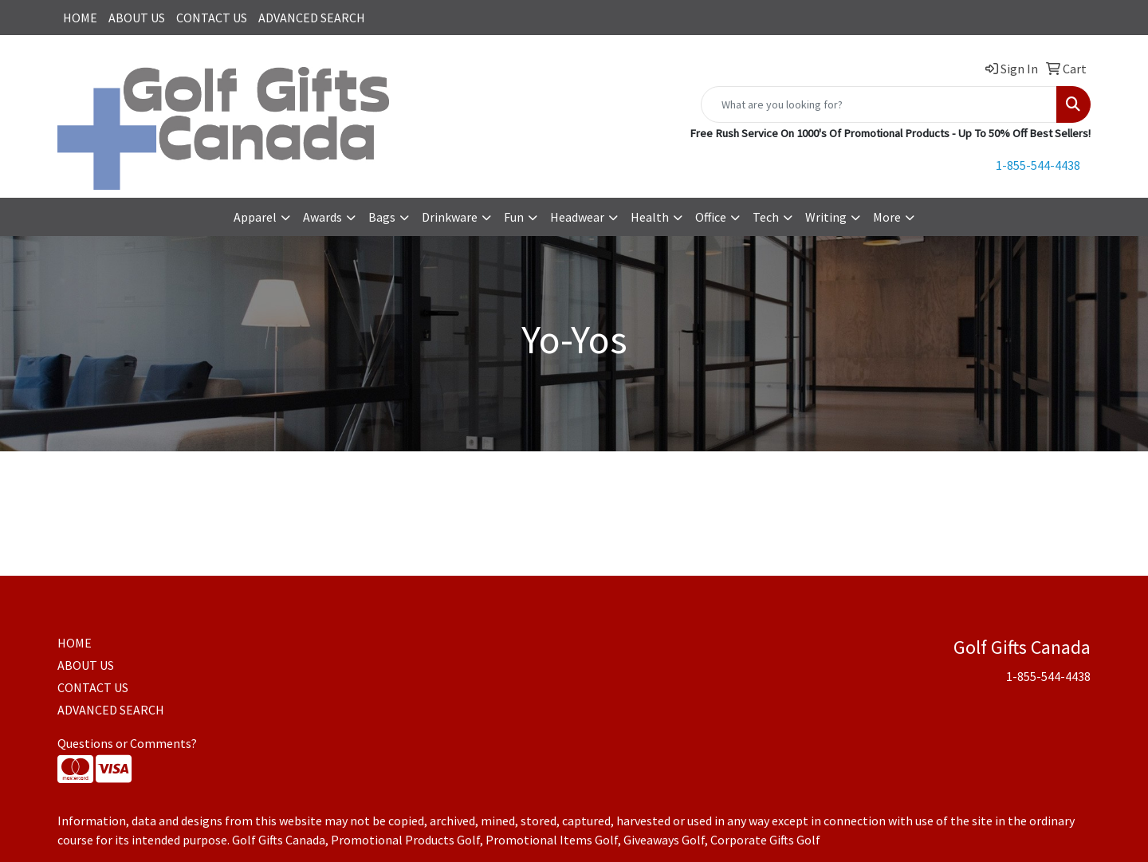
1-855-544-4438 (1038, 165)
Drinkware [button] (450, 217)
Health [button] (650, 217)
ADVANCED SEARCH (311, 18)
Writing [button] (826, 217)
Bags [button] (381, 217)
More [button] (887, 217)
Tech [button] (766, 217)
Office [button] (710, 217)
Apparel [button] (255, 217)
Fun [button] (514, 217)
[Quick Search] (879, 104)
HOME (80, 18)
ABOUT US (136, 18)
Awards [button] (322, 217)
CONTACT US (211, 18)
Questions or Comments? (127, 743)
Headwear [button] (577, 217)
